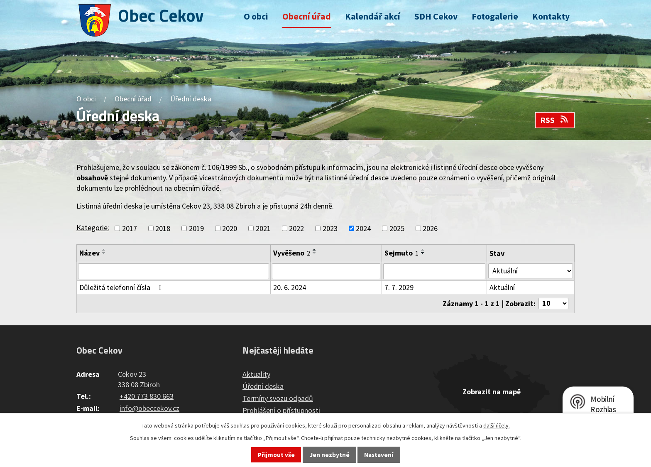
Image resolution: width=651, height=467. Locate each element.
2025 (396, 228)
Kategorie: (92, 227)
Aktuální (502, 287)
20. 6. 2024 (289, 287)
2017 (129, 228)
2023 (330, 228)
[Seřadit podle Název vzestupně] (104, 249)
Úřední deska (263, 386)
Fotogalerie (495, 16)
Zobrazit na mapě (492, 391)
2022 (296, 228)
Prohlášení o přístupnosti (281, 410)
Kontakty (551, 16)
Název (89, 253)
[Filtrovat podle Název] (173, 271)
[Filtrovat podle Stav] (530, 270)
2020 (229, 228)
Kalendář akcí (372, 16)
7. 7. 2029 (399, 287)
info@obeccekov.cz (149, 408)
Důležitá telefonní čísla (122, 287)
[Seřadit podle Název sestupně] (104, 253)
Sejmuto (401, 253)
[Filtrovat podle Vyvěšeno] (326, 271)
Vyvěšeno (291, 253)
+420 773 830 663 (147, 396)
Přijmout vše (276, 455)
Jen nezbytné (330, 455)
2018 (162, 228)
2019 (196, 228)
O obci (256, 16)
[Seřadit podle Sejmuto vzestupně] (423, 249)
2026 (430, 228)
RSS (554, 120)
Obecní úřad (306, 16)
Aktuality (256, 374)
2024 (363, 228)
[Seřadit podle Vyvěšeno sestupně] (314, 253)
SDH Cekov (436, 16)
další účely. (496, 425)
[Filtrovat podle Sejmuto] (434, 271)
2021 (263, 228)
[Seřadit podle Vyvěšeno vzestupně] (314, 249)
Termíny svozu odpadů (277, 398)
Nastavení (378, 455)
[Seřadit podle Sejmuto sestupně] (423, 253)
